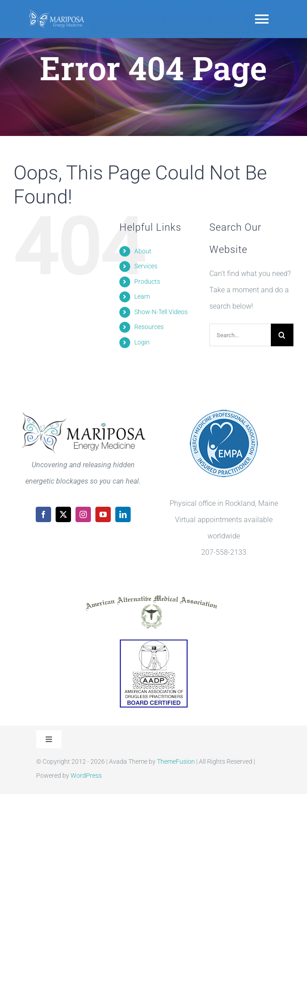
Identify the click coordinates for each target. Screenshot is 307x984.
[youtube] (103, 514)
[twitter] (63, 514)
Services (145, 266)
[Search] (282, 335)
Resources (149, 326)
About (142, 251)
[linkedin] (123, 514)
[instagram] (83, 514)
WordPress (86, 775)
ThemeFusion (176, 761)
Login (142, 342)
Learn (142, 296)
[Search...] (240, 335)
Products (147, 281)
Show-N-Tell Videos (161, 311)
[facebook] (43, 514)
